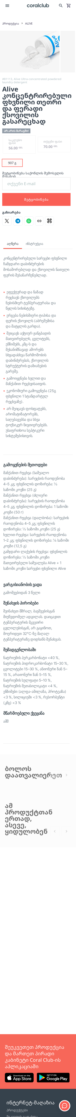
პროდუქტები (17, 1110)
